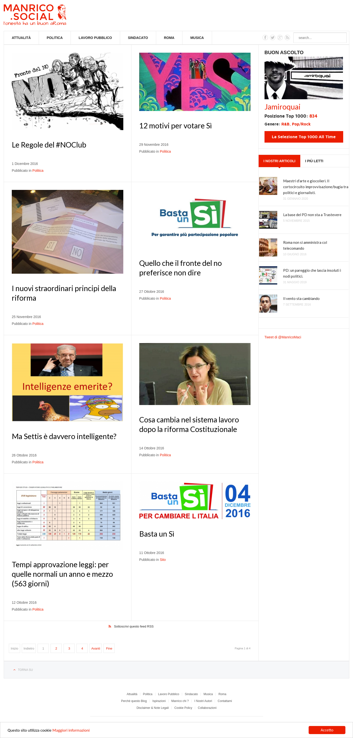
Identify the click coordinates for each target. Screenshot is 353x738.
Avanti (95, 648)
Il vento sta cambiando (301, 298)
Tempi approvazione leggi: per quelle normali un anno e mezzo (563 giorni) (62, 574)
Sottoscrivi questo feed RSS (134, 626)
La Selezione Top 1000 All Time (304, 136)
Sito (163, 560)
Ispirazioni (159, 701)
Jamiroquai (283, 106)
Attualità (21, 38)
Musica (197, 38)
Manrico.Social (46, 15)
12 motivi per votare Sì (175, 125)
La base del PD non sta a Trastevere (312, 214)
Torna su (25, 670)
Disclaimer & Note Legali (153, 708)
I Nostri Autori (203, 701)
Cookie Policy (183, 708)
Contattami (225, 701)
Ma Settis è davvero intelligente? (64, 436)
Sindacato (138, 38)
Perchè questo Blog (134, 701)
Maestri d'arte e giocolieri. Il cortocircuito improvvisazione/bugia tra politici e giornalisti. (315, 187)
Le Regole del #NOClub (49, 144)
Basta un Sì (156, 533)
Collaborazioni (207, 708)
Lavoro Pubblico (95, 38)
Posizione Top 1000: (291, 116)
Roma (169, 38)
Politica (55, 38)
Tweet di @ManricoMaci (283, 337)
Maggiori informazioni (71, 730)
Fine (109, 648)
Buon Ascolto (284, 52)
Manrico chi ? (180, 701)
